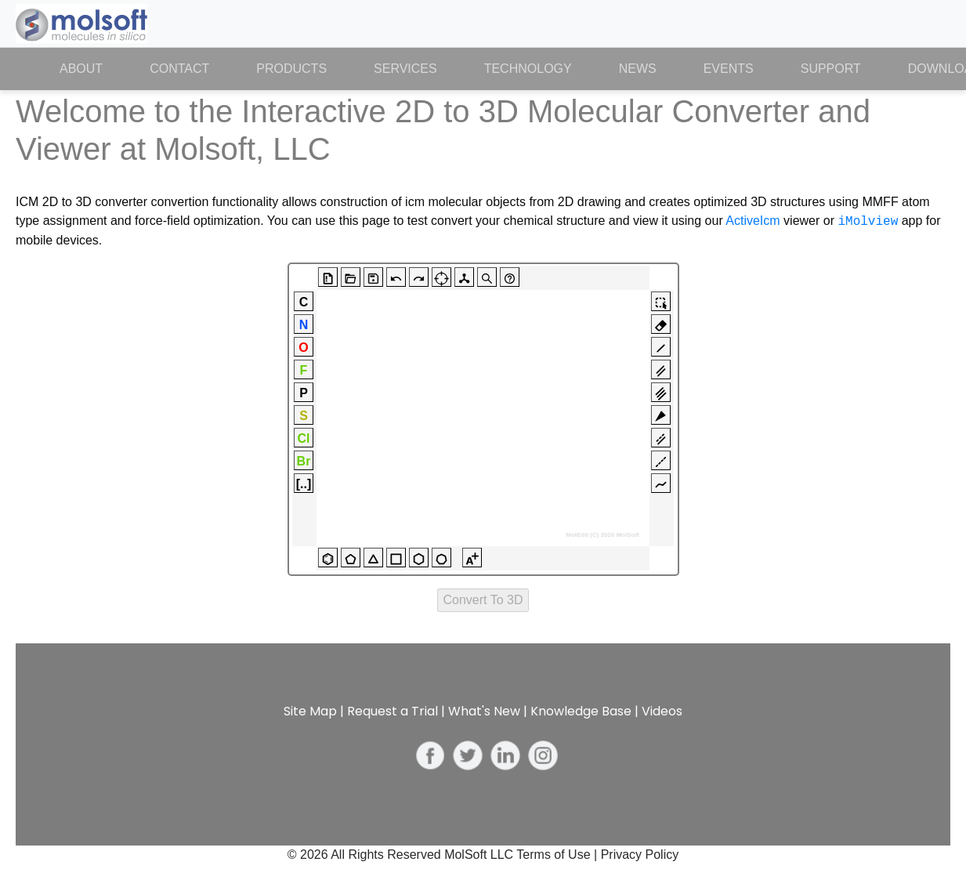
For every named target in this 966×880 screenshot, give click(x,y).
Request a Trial (392, 711)
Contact (179, 68)
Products (291, 68)
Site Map (310, 711)
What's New (484, 711)
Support (831, 68)
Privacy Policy (640, 854)
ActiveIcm (752, 221)
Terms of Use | (558, 854)
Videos (662, 711)
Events (729, 68)
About (93, 67)
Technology (528, 68)
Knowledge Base (580, 711)
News (638, 68)
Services (405, 68)
